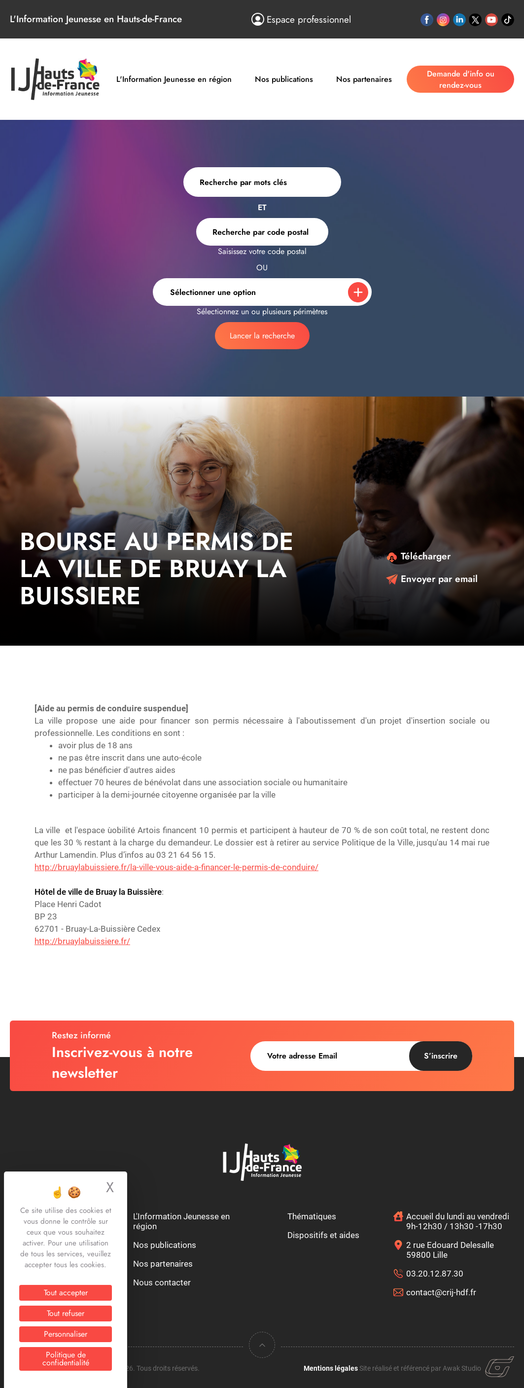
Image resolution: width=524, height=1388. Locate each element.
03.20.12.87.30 (434, 1273)
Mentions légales (331, 1368)
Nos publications (284, 79)
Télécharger (418, 556)
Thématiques (311, 1216)
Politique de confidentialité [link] (65, 1358)
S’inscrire (440, 1055)
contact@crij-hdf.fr (441, 1292)
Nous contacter (162, 1282)
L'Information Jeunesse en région (174, 79)
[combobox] (262, 232)
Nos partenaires (364, 79)
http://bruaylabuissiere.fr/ (82, 941)
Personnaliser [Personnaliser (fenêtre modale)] (65, 1334)
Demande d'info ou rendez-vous (460, 79)
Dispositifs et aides (323, 1235)
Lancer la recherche (262, 335)
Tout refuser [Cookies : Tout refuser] (65, 1313)
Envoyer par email (432, 578)
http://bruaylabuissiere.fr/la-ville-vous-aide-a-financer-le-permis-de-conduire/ (176, 867)
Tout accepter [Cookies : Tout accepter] (66, 1292)
